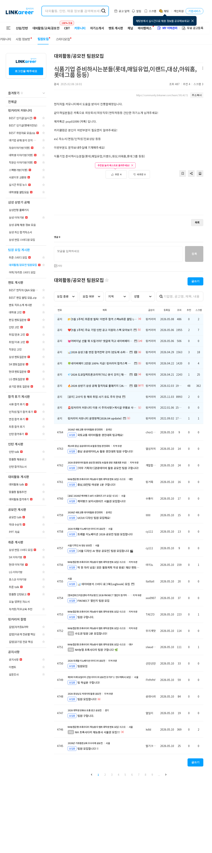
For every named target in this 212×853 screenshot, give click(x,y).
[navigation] (26, 102)
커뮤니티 (79, 28)
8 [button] (145, 775)
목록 (197, 222)
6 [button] (132, 775)
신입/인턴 (22, 28)
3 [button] (112, 775)
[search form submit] (103, 11)
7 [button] (139, 775)
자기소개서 (97, 28)
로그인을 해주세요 (26, 71)
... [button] (159, 775)
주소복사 (197, 95)
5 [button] (125, 775)
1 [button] (98, 775)
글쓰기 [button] (195, 281)
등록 (194, 253)
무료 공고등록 (192, 28)
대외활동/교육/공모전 (46, 28)
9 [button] (152, 775)
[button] (91, 774)
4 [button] (118, 775)
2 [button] (105, 775)
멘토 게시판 (116, 28)
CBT (67, 26)
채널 (130, 28)
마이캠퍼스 (145, 28)
